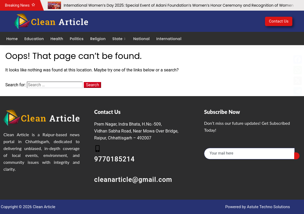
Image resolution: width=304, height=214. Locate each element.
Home (12, 38)
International (168, 38)
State (119, 38)
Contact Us (279, 21)
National (141, 38)
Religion (97, 38)
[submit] (296, 155)
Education (34, 38)
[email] (249, 153)
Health (56, 38)
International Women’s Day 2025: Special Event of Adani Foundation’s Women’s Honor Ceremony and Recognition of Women (179, 5)
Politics (76, 38)
